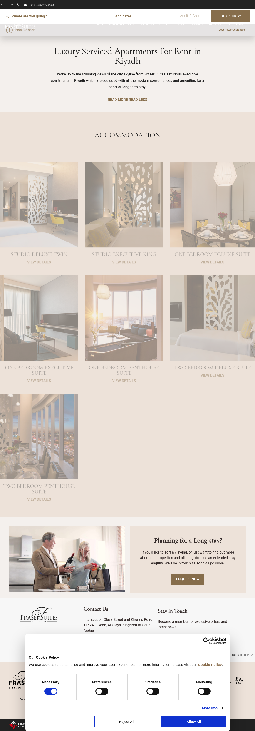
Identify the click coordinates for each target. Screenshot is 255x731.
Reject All (126, 722)
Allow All (194, 722)
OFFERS (196, 24)
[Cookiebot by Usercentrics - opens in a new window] (206, 640)
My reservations (42, 4)
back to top (242, 655)
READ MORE (118, 99)
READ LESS (138, 99)
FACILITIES (148, 24)
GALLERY (215, 24)
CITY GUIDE (240, 24)
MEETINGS (174, 24)
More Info (210, 708)
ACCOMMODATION (114, 24)
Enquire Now (188, 579)
